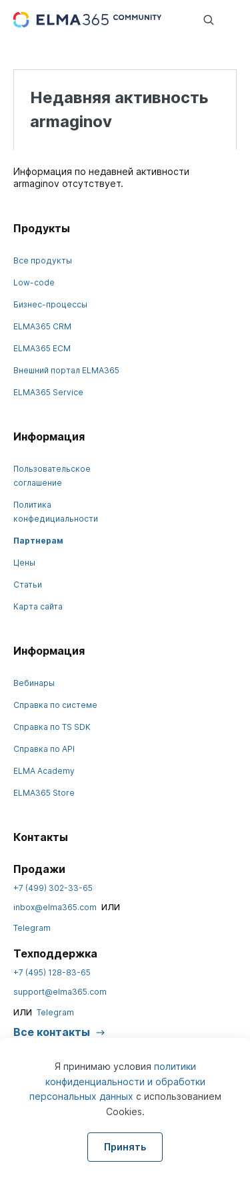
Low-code (34, 282)
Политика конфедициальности (55, 512)
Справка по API (44, 749)
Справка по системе (55, 705)
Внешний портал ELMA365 (66, 370)
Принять (125, 1146)
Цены (24, 563)
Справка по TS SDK (52, 727)
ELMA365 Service (48, 392)
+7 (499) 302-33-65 (53, 888)
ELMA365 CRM (42, 326)
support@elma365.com (60, 992)
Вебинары (34, 683)
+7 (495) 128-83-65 (52, 972)
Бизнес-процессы (50, 304)
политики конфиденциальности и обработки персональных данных (117, 1081)
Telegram (32, 928)
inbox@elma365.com (55, 907)
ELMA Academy (44, 771)
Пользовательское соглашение (52, 476)
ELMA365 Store (44, 793)
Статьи (27, 585)
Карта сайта (38, 606)
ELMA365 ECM (42, 348)
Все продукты (42, 260)
